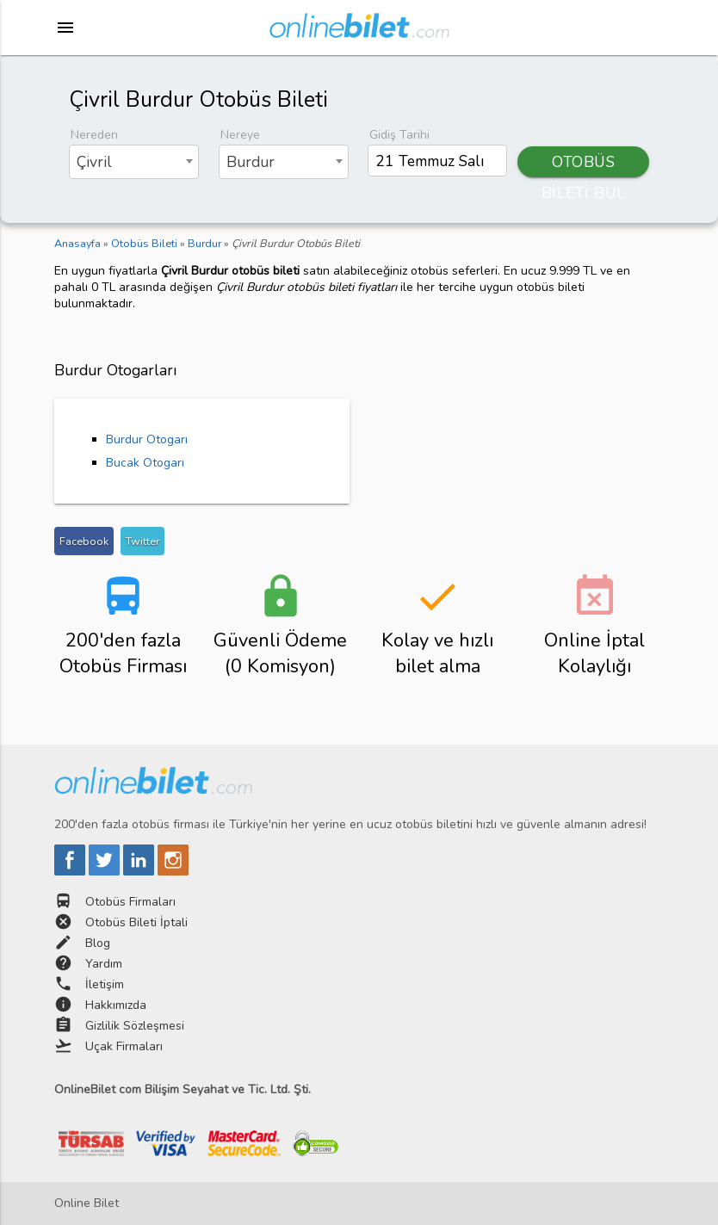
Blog (97, 943)
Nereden (94, 135)
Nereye (240, 135)
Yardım (103, 964)
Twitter (142, 541)
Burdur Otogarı (147, 439)
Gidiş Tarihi (399, 135)
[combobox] (134, 162)
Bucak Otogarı (145, 463)
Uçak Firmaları (124, 1046)
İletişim (104, 984)
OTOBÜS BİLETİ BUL (584, 164)
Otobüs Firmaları (130, 902)
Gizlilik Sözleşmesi (134, 1026)
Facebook (83, 541)
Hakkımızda (115, 1005)
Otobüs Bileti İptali (136, 922)
